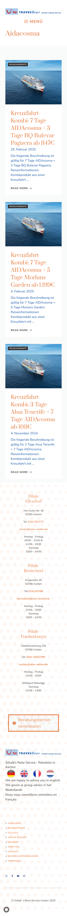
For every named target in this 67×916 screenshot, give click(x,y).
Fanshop (13, 842)
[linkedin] (24, 876)
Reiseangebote (18, 64)
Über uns (13, 846)
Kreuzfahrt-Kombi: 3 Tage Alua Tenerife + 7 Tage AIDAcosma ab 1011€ (33, 412)
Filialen (13, 832)
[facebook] (18, 876)
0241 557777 (36, 521)
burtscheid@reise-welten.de (33, 598)
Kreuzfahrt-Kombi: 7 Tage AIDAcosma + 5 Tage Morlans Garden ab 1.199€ (33, 270)
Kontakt (13, 851)
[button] (6, 909)
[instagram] (6, 876)
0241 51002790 (35, 657)
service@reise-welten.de (33, 529)
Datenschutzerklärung (23, 856)
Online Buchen (17, 837)
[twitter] (12, 876)
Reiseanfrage (16, 828)
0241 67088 (36, 591)
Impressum (14, 861)
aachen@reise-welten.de (33, 664)
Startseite (14, 823)
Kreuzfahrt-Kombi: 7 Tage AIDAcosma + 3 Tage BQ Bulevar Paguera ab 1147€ (32, 128)
